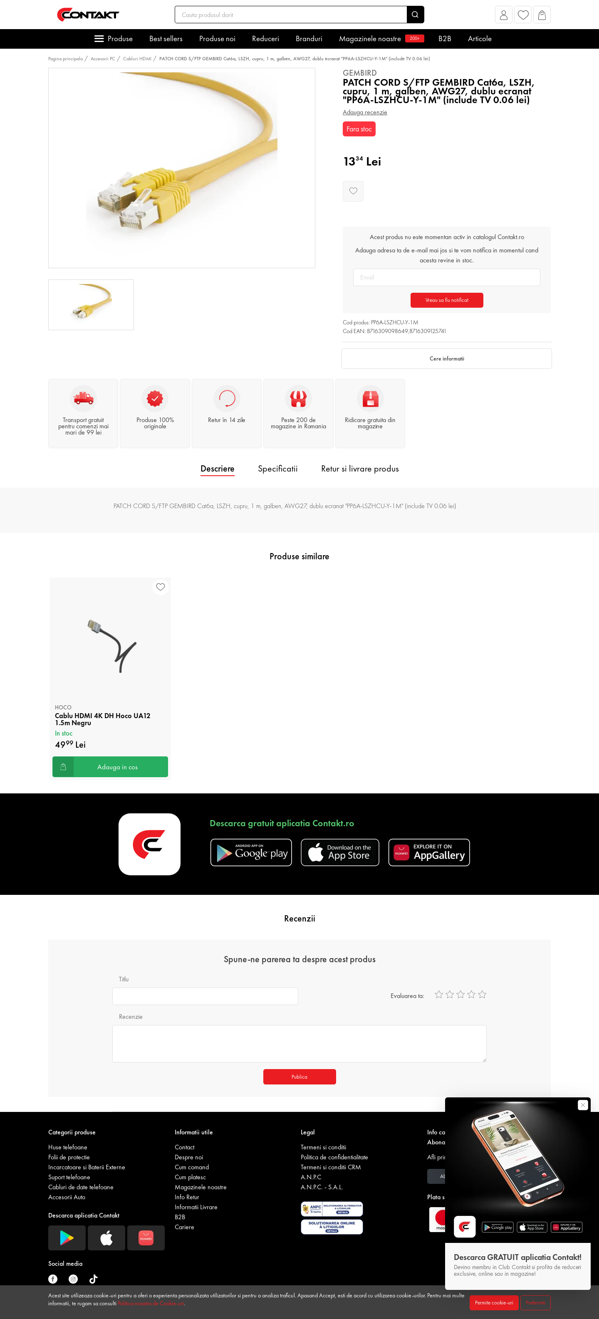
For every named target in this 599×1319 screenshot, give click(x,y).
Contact (184, 1147)
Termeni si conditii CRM (331, 1167)
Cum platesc (190, 1177)
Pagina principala (65, 58)
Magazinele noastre (380, 38)
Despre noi (189, 1157)
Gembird (360, 72)
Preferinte (535, 1302)
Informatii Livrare (196, 1207)
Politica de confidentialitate (334, 1157)
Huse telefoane (67, 1147)
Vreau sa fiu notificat (447, 300)
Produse (120, 38)
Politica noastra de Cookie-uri (151, 1303)
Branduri (309, 38)
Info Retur (187, 1197)
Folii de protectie (69, 1157)
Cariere (184, 1227)
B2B (444, 38)
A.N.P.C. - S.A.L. (322, 1187)
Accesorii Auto (66, 1197)
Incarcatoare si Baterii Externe (86, 1167)
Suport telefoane (69, 1177)
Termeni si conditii (323, 1147)
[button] (504, 16)
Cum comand (192, 1167)
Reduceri (265, 38)
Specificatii (278, 468)
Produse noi (217, 38)
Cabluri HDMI (137, 58)
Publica (299, 1076)
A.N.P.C (311, 1177)
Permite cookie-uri (494, 1302)
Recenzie (131, 1016)
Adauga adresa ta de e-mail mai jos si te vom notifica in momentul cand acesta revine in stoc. (446, 255)
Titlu (124, 979)
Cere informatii (447, 358)
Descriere (217, 468)
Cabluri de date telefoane (81, 1187)
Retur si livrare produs (360, 468)
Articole (480, 38)
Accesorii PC (103, 58)
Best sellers (166, 38)
